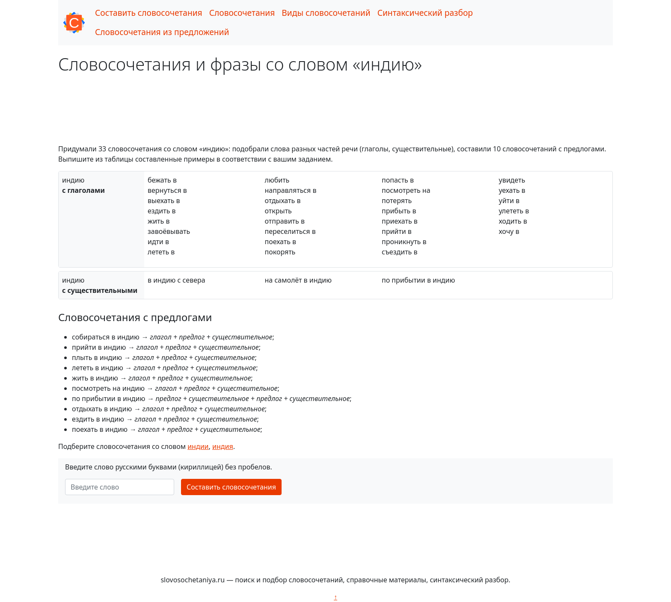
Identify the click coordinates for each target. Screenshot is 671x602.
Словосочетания (242, 12)
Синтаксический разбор (425, 12)
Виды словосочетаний (326, 12)
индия (222, 446)
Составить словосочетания (148, 12)
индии (197, 446)
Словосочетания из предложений (162, 32)
